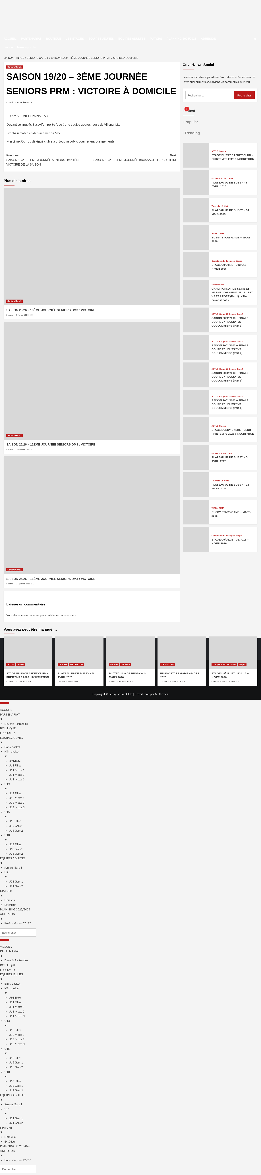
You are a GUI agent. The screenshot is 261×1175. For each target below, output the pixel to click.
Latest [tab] (189, 111)
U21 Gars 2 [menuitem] (16, 886)
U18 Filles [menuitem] (15, 844)
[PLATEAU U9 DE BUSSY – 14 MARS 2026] (196, 220)
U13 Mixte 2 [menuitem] (16, 802)
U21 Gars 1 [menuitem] (16, 881)
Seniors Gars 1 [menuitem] (13, 867)
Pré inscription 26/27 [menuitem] (17, 923)
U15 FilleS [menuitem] (15, 821)
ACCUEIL (10, 38)
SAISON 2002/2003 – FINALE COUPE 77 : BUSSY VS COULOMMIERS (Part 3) (230, 376)
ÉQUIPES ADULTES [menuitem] (130, 860)
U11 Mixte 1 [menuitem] (16, 770)
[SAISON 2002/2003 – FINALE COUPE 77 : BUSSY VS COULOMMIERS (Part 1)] (196, 330)
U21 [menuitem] (132, 874)
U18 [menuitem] (132, 837)
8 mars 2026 (175, 682)
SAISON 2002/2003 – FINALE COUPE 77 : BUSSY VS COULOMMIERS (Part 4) (230, 404)
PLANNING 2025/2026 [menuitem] (15, 909)
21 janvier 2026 (23, 584)
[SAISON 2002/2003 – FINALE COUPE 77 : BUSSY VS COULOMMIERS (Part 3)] (196, 384)
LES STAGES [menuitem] (8, 733)
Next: (134, 158)
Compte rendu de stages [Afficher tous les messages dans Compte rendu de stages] (223, 261)
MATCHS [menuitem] (130, 893)
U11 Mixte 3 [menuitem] (16, 779)
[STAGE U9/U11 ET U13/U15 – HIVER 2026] (196, 275)
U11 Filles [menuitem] (15, 765)
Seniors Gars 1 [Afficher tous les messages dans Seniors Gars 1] (14, 67)
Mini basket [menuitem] (132, 754)
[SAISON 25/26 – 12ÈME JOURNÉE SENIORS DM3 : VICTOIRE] (92, 381)
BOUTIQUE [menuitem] (8, 728)
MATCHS (156, 38)
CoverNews (142, 694)
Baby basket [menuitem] (12, 747)
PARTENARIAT (31, 38)
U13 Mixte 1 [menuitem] (16, 797)
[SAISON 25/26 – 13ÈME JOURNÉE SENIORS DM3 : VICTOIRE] (92, 246)
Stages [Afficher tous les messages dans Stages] (222, 151)
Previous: (49, 160)
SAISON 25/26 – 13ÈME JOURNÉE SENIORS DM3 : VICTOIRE (50, 310)
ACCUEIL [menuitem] (6, 709)
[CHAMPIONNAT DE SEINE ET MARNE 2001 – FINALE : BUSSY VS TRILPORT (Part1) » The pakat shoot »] (196, 302)
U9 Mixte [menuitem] (15, 760)
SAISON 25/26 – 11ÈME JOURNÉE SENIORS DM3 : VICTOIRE (50, 579)
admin (11, 102)
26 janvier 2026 (23, 449)
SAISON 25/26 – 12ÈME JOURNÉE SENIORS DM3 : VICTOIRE (50, 444)
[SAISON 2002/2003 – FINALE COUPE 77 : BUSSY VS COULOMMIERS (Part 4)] (196, 412)
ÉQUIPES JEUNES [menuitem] (130, 740)
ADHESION (208, 38)
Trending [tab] (192, 133)
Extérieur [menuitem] (10, 904)
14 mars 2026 (125, 682)
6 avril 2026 (73, 682)
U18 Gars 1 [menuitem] (16, 849)
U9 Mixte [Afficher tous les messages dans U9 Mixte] (216, 179)
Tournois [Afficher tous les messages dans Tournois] (216, 206)
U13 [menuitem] (132, 786)
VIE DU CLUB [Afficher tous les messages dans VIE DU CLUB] (227, 179)
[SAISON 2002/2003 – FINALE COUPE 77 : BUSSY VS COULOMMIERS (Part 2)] (196, 357)
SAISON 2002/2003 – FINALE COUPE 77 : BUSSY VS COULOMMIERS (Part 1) (230, 321)
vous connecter (30, 615)
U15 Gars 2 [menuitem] (16, 830)
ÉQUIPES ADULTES (131, 38)
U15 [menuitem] (132, 814)
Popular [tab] (191, 122)
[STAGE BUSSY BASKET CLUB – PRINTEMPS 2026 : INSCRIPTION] (196, 165)
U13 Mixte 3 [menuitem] (16, 807)
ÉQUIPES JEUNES (101, 38)
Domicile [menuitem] (10, 900)
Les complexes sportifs (20, 47)
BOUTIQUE (53, 38)
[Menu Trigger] (4, 703)
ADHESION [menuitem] (130, 916)
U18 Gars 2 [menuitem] (16, 853)
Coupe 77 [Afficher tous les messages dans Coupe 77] (223, 314)
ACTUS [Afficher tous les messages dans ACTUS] (215, 151)
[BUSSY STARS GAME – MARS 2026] (196, 247)
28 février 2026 (228, 682)
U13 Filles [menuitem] (15, 793)
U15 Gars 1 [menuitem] (16, 825)
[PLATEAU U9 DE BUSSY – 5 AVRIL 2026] (196, 192)
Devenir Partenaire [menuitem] (16, 723)
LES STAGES (75, 38)
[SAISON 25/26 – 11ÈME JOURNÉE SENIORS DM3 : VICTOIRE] (92, 515)
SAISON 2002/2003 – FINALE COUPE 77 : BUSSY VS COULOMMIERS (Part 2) (230, 349)
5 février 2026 (22, 315)
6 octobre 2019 (24, 102)
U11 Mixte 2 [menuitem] (16, 774)
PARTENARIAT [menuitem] (130, 717)
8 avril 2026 (21, 682)
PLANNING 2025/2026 (181, 38)
